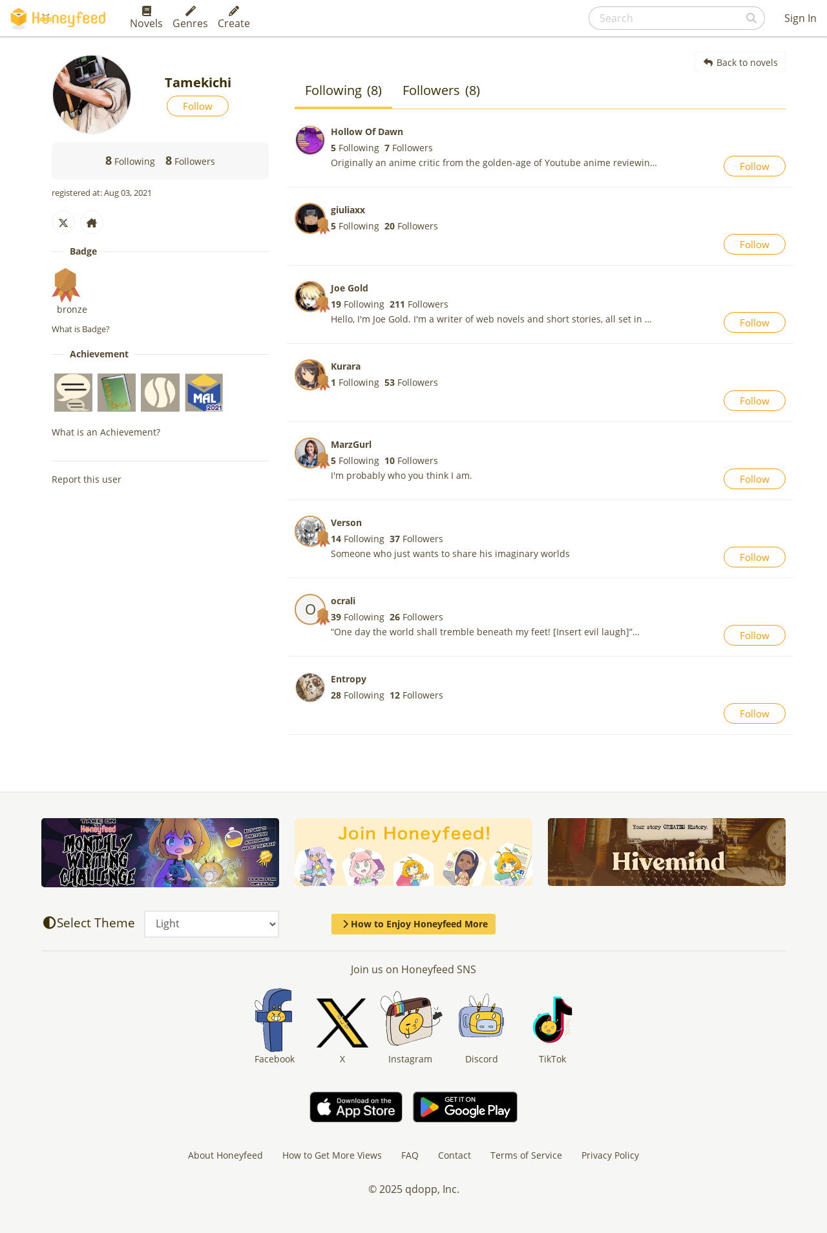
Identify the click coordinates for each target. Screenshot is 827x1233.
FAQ (410, 1155)
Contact (454, 1155)
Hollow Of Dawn (367, 131)
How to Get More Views (332, 1155)
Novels (146, 18)
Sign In (800, 18)
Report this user (86, 479)
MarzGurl (351, 444)
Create (234, 18)
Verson (346, 522)
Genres (190, 18)
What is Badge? (81, 329)
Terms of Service (526, 1155)
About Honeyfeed (225, 1155)
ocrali (343, 601)
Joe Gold (349, 288)
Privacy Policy (610, 1155)
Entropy (348, 679)
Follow (198, 106)
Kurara (346, 366)
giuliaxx (348, 210)
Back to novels (741, 62)
